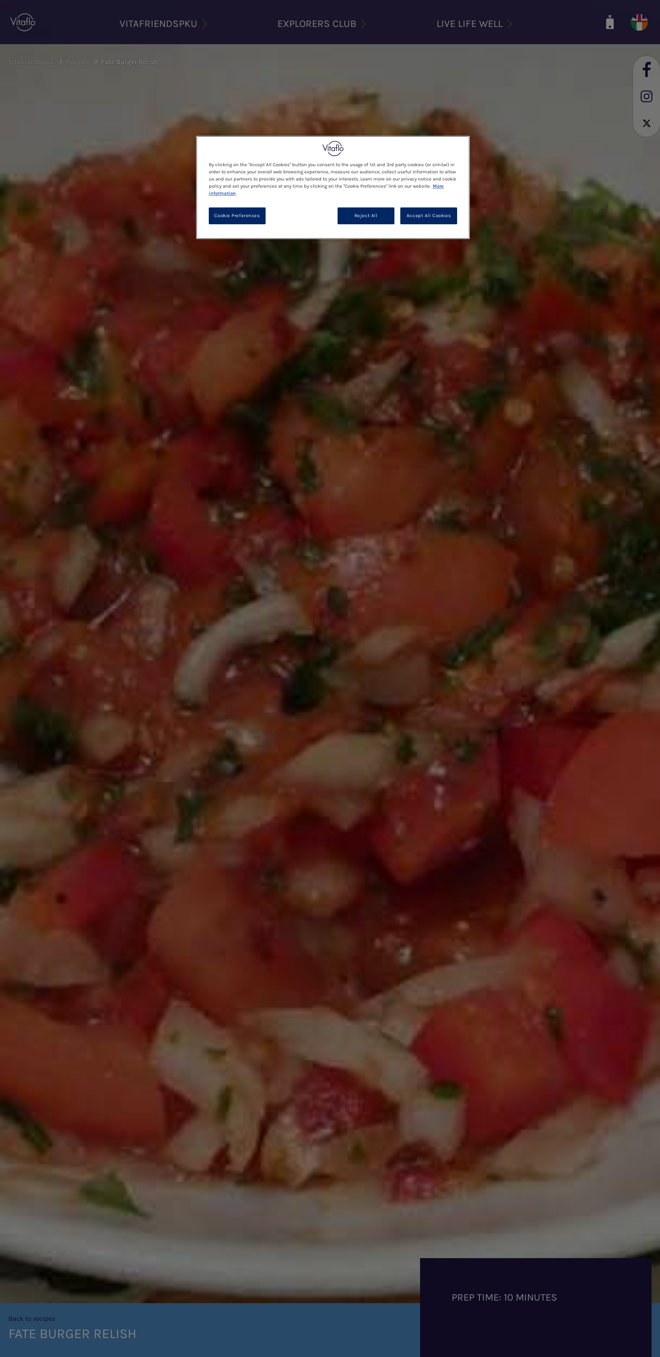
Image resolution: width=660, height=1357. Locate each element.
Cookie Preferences (237, 215)
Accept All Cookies (429, 215)
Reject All (366, 215)
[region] (333, 187)
